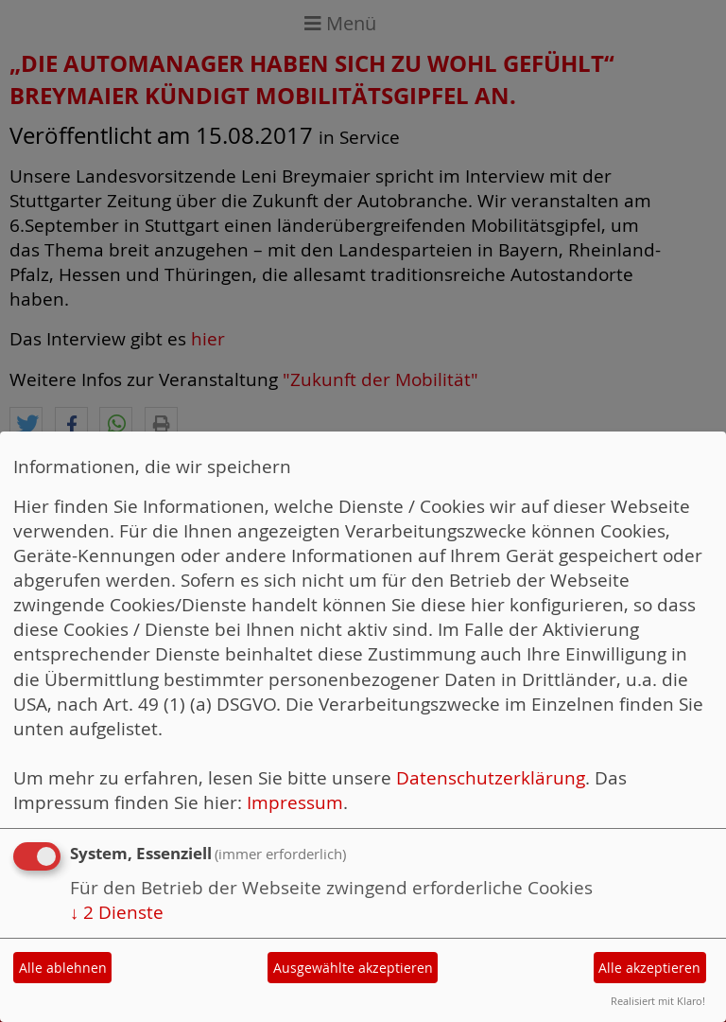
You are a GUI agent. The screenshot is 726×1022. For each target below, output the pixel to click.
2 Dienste (117, 912)
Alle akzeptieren (649, 968)
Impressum (295, 802)
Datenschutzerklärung (490, 777)
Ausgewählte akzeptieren (353, 968)
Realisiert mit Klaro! (658, 1001)
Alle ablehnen (63, 968)
